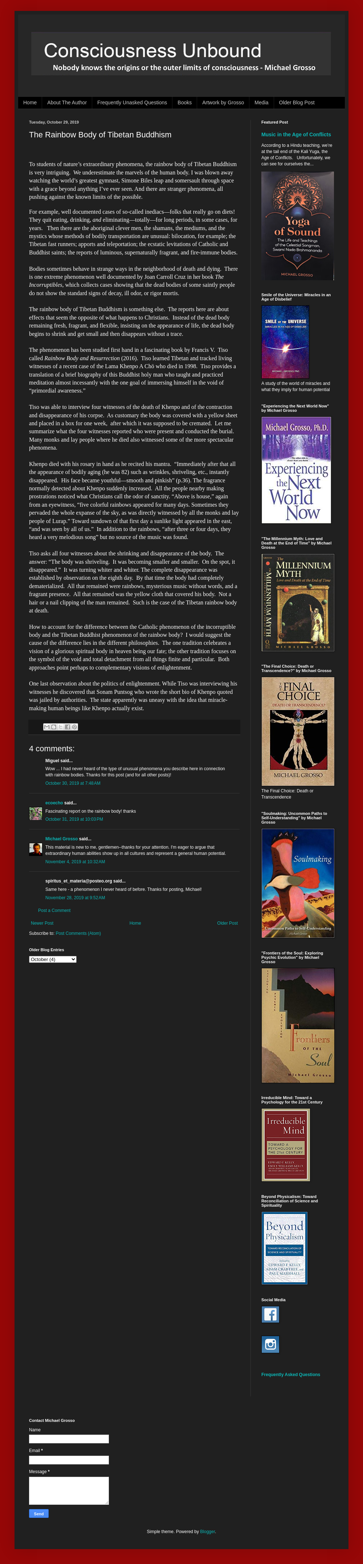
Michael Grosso (61, 838)
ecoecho (54, 802)
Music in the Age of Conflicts (296, 134)
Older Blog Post (297, 102)
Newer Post (42, 923)
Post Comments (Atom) (78, 933)
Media (261, 102)
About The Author (67, 102)
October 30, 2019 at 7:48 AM (73, 783)
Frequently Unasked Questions (132, 102)
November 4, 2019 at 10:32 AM (75, 861)
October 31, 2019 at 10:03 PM (74, 819)
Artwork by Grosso (223, 102)
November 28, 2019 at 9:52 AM (75, 897)
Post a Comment (54, 910)
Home (30, 102)
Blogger (207, 1531)
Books (185, 102)
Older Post (227, 923)
